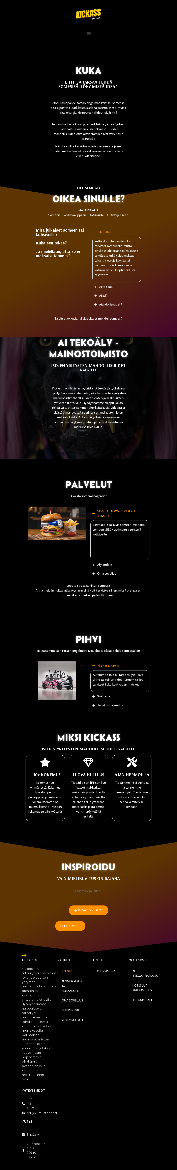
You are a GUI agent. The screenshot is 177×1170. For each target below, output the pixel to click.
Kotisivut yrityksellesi (142, 988)
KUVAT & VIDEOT (73, 981)
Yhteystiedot (73, 1020)
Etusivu (67, 971)
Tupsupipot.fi (142, 1000)
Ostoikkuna (106, 971)
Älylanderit (71, 991)
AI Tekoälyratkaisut (146, 974)
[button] (88, 33)
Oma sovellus (72, 1000)
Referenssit (71, 1010)
